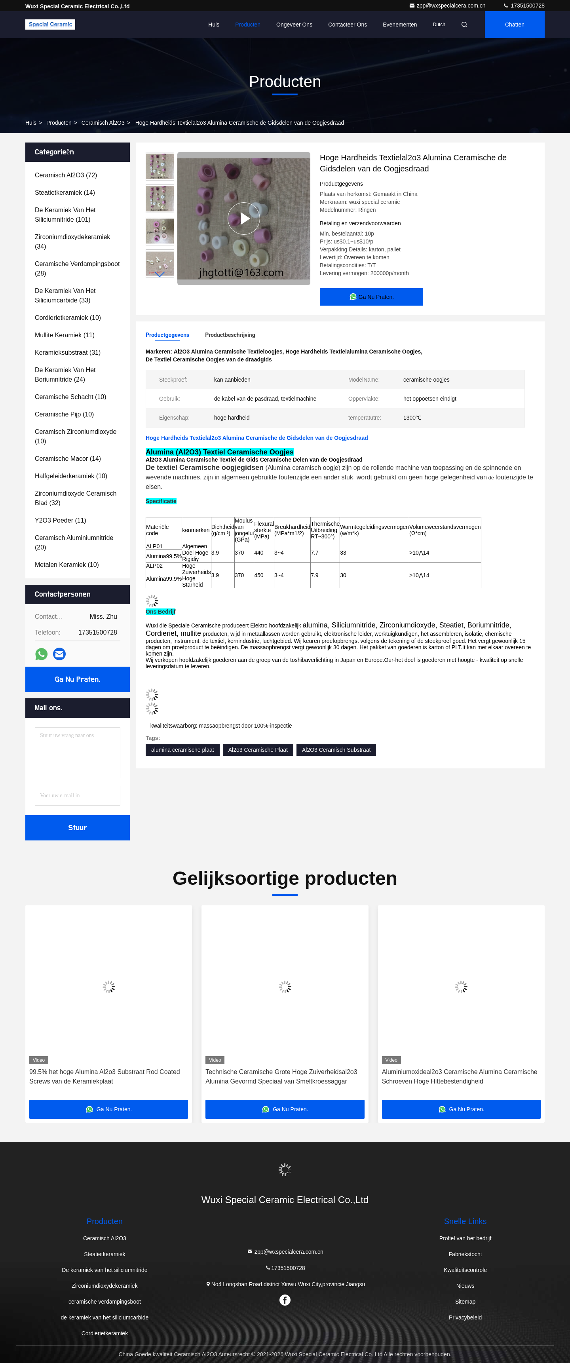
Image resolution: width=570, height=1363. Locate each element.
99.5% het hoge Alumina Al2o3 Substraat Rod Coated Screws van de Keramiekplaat (104, 1076)
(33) (65, 295)
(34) (72, 242)
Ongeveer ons (294, 24)
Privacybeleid (465, 1317)
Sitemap (465, 1301)
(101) (65, 215)
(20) (74, 542)
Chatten (514, 24)
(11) (65, 335)
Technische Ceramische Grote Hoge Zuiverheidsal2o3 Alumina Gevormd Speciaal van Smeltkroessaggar (281, 1076)
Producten (247, 24)
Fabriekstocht (465, 1254)
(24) (65, 375)
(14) (65, 192)
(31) (68, 352)
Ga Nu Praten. (77, 679)
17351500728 (524, 5)
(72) (66, 175)
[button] (160, 274)
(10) (68, 317)
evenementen (400, 24)
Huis (213, 24)
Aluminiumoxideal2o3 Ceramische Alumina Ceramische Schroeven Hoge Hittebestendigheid (460, 1076)
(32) (75, 498)
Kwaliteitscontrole (465, 1270)
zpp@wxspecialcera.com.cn (448, 5)
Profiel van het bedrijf (465, 1238)
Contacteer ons (347, 24)
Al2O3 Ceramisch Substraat (336, 750)
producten (59, 123)
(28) (77, 268)
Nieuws (465, 1286)
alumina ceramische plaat (182, 750)
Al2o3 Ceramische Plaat (258, 750)
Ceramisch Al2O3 (103, 123)
